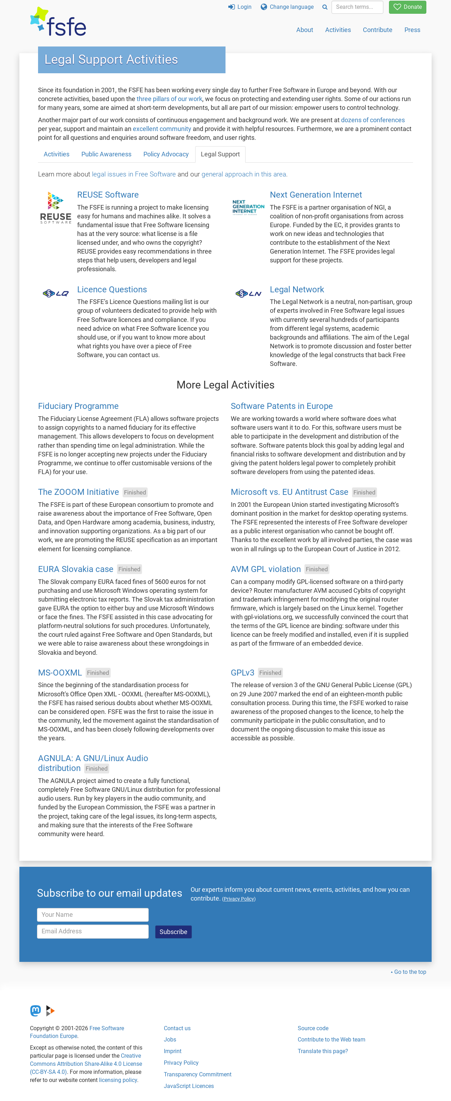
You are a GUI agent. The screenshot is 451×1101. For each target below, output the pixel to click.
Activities (338, 29)
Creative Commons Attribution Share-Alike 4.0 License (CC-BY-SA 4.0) (86, 1063)
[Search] (325, 7)
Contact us (177, 1028)
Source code (313, 1028)
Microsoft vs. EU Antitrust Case (289, 492)
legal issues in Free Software (134, 174)
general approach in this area (244, 174)
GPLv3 (242, 673)
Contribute (378, 29)
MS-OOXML (60, 673)
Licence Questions (112, 289)
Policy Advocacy (166, 154)
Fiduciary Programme (78, 406)
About (304, 29)
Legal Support (220, 154)
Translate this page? (323, 1051)
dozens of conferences (373, 120)
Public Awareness (106, 154)
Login (240, 7)
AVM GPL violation (266, 569)
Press (412, 29)
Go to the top (410, 972)
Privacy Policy (181, 1062)
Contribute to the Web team (331, 1039)
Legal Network (297, 289)
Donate (408, 7)
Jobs (170, 1039)
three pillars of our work (169, 98)
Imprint (172, 1051)
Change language (287, 7)
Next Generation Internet (316, 195)
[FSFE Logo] (58, 22)
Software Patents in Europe (282, 406)
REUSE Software (108, 195)
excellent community (162, 128)
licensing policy (118, 1080)
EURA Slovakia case (75, 569)
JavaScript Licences (189, 1086)
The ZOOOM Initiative (78, 492)
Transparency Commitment (197, 1074)
